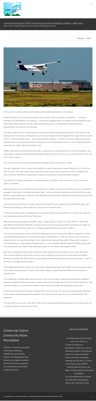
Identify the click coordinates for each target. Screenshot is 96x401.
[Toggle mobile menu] (91, 4)
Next (89, 38)
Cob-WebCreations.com (54, 396)
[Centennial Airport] (48, 77)
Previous (81, 38)
